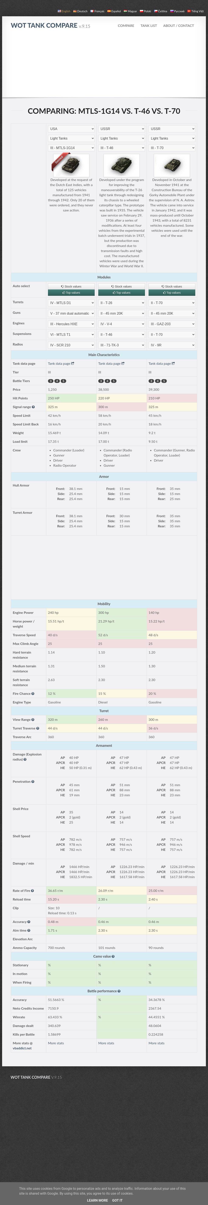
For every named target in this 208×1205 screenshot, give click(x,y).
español (114, 11)
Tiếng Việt (195, 11)
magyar (130, 11)
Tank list (149, 25)
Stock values (71, 286)
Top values (71, 292)
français (97, 11)
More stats (56, 1043)
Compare (126, 25)
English (64, 11)
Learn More (97, 1200)
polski (145, 11)
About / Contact (178, 25)
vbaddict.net (22, 1048)
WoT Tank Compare (50, 25)
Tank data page (61, 363)
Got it (117, 1200)
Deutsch (80, 11)
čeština (160, 11)
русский (177, 11)
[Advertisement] (104, 65)
